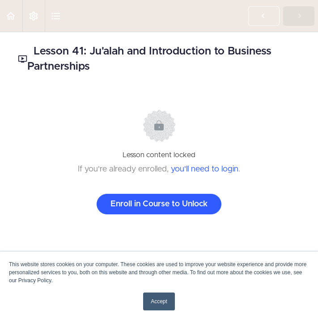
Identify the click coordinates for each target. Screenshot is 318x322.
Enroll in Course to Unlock (159, 204)
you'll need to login (204, 169)
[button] (11, 16)
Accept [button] (159, 301)
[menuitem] (33, 16)
